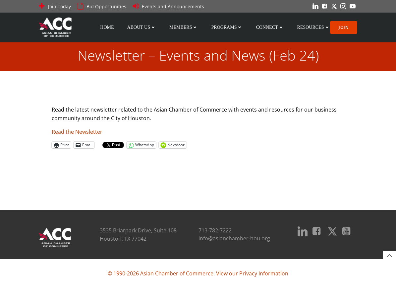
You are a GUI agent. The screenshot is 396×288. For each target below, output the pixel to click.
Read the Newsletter (77, 131)
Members (183, 27)
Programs (227, 27)
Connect (270, 27)
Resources (313, 27)
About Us (141, 27)
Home (107, 27)
